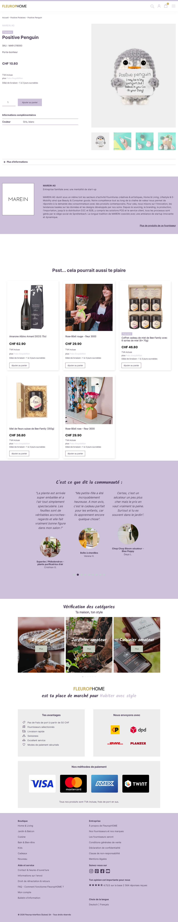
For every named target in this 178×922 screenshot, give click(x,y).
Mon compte (24, 892)
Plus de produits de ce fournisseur (158, 225)
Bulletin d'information (29, 897)
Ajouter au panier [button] (19, 365)
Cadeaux (22, 853)
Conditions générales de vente (105, 842)
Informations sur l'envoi (30, 875)
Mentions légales (98, 858)
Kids (20, 847)
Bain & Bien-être (26, 842)
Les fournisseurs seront (101, 836)
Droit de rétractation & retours (34, 880)
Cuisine (21, 836)
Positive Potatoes (18, 18)
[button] (74, 574)
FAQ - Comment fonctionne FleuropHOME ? (41, 886)
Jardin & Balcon (26, 830)
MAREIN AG (8, 25)
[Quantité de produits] (9, 102)
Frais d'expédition (15, 78)
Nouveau (22, 858)
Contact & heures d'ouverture (33, 869)
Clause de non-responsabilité (104, 853)
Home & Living (25, 825)
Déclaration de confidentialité (104, 847)
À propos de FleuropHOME (103, 825)
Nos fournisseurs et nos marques (106, 830)
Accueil (5, 18)
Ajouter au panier (30, 102)
